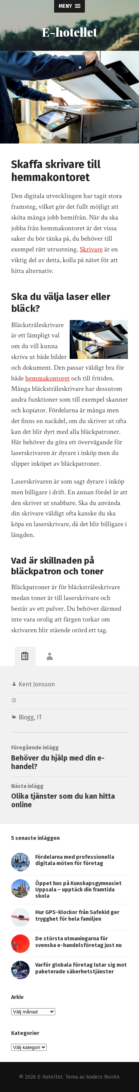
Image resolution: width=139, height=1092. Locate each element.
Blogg (26, 717)
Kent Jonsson (37, 684)
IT (39, 717)
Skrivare (91, 249)
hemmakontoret (47, 378)
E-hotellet (69, 32)
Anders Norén (102, 1077)
